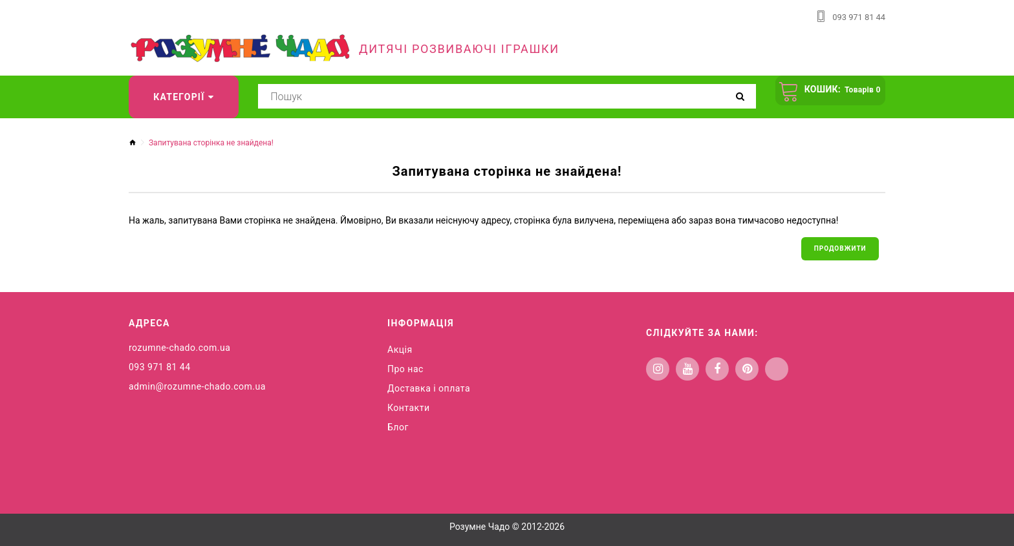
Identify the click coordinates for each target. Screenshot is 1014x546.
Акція (400, 353)
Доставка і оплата (428, 391)
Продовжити (837, 249)
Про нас (405, 372)
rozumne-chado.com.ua (179, 351)
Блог (398, 430)
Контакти (408, 411)
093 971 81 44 (856, 17)
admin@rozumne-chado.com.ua (197, 389)
